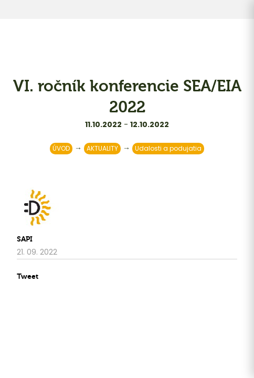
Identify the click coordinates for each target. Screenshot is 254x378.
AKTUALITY (102, 148)
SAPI (25, 239)
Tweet (27, 276)
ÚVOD (61, 148)
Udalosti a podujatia (168, 148)
